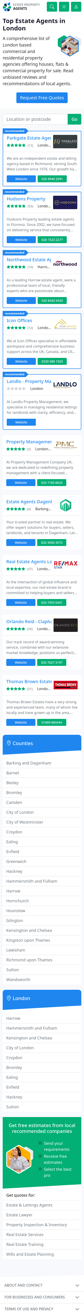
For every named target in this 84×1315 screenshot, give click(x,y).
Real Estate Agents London (34, 562)
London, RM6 (49, 327)
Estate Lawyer (19, 1214)
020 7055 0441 (51, 602)
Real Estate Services (24, 1234)
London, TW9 (49, 145)
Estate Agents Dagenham (33, 502)
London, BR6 (47, 688)
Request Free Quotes (42, 98)
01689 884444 (51, 722)
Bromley (14, 792)
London (36, 388)
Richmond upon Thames (29, 959)
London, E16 (45, 448)
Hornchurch (17, 900)
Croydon (14, 832)
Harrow (13, 891)
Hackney (14, 871)
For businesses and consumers (34, 1297)
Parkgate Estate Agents (32, 138)
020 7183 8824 (51, 482)
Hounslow (15, 910)
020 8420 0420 (52, 300)
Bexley (12, 782)
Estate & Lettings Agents (29, 1205)
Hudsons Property (26, 199)
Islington (14, 920)
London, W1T (49, 206)
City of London (20, 812)
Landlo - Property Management (40, 381)
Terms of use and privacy (28, 1309)
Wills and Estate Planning (30, 1254)
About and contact (23, 1285)
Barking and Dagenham (28, 763)
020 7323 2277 (52, 240)
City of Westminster (24, 822)
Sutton (12, 969)
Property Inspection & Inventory (36, 1224)
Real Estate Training (24, 1244)
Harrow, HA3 (48, 266)
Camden (14, 802)
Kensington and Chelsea (29, 930)
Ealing (12, 841)
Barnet (12, 772)
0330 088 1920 (52, 361)
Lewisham (15, 950)
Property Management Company (41, 442)
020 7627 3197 (51, 662)
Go (74, 119)
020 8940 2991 (52, 179)
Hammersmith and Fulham (31, 881)
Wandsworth (18, 979)
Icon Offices (19, 320)
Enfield (12, 851)
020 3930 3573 (51, 542)
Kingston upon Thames (28, 940)
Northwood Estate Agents (34, 260)
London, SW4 (48, 628)
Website (21, 179)
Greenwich (16, 861)
